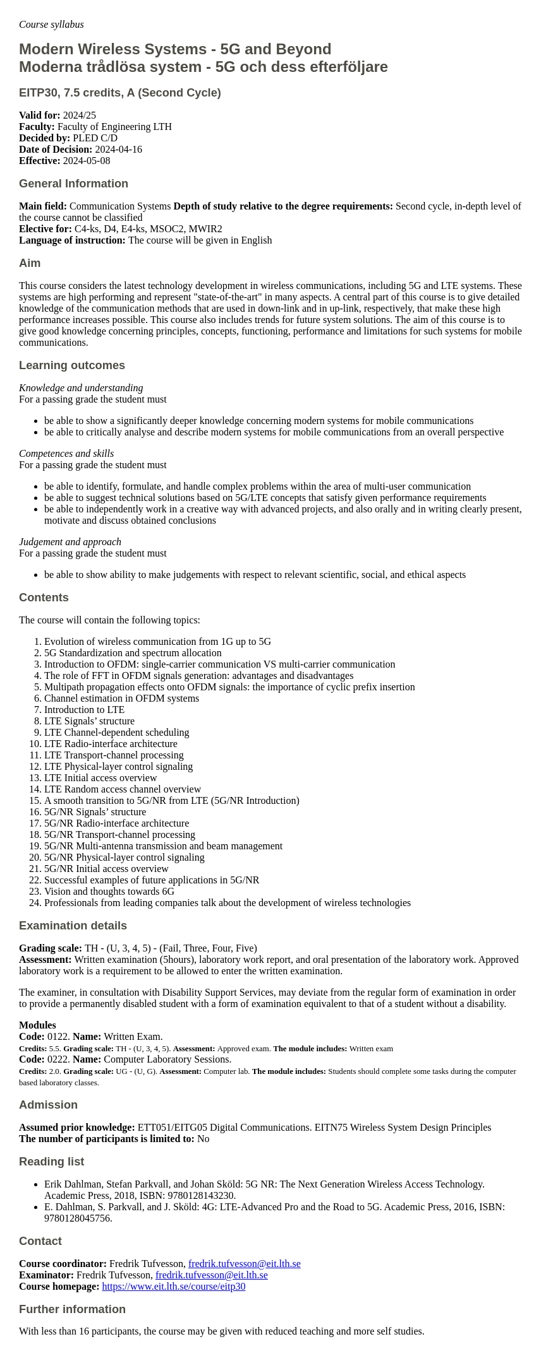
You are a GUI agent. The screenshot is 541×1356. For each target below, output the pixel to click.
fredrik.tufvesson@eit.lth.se (244, 1263)
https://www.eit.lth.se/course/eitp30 (174, 1286)
